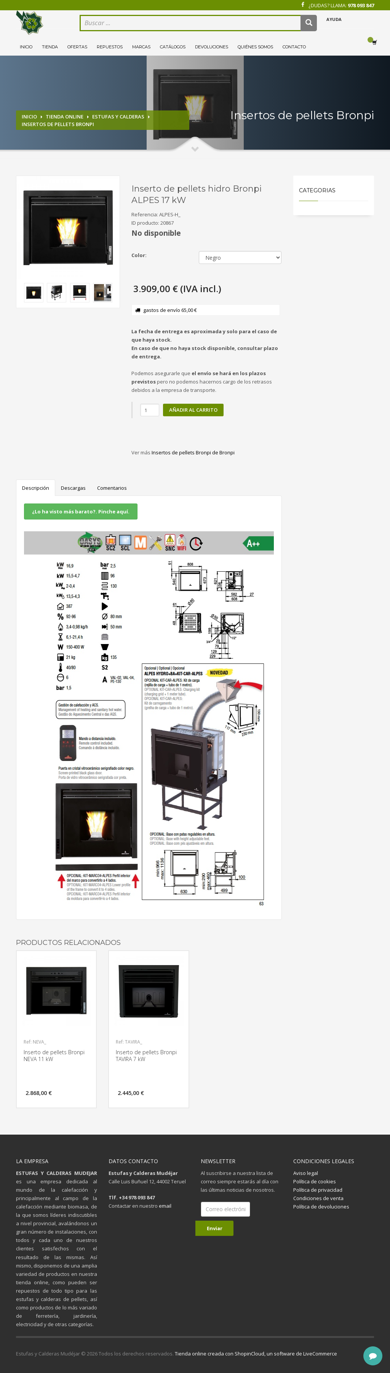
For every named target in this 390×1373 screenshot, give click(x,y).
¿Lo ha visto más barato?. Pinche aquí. (80, 511)
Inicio (26, 47)
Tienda (50, 47)
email (165, 1205)
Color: (139, 255)
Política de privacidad (317, 1189)
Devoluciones (211, 47)
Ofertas (77, 47)
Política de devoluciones (321, 1206)
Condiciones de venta (318, 1198)
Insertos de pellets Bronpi (58, 124)
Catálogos (172, 47)
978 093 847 (361, 5)
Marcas (141, 47)
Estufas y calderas (118, 116)
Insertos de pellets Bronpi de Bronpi (193, 452)
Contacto (294, 47)
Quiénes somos (255, 47)
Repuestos (110, 47)
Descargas (73, 487)
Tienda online (64, 116)
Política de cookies (314, 1181)
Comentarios (112, 487)
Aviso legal (305, 1173)
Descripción (35, 487)
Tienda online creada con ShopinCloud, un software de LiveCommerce (256, 1353)
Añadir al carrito (193, 409)
